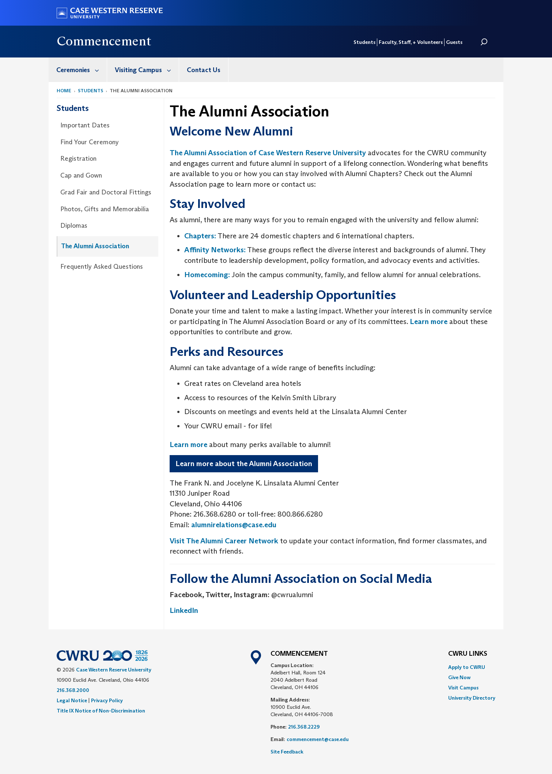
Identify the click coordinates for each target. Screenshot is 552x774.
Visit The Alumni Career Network (224, 540)
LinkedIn (184, 610)
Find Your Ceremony (89, 142)
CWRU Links (467, 654)
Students (364, 42)
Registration (78, 159)
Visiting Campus (147, 69)
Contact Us (203, 70)
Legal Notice (72, 700)
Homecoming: (207, 274)
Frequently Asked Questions (101, 267)
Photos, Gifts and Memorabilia (104, 209)
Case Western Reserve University (113, 669)
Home (64, 90)
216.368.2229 (304, 726)
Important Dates (85, 125)
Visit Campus (463, 687)
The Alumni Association (95, 246)
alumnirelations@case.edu (233, 524)
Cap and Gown (81, 175)
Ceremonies (81, 69)
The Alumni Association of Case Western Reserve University (268, 152)
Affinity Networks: (215, 249)
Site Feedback (287, 751)
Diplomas (73, 226)
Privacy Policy (107, 700)
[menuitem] (78, 69)
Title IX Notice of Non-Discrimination (101, 710)
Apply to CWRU (466, 667)
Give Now (459, 677)
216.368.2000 (73, 690)
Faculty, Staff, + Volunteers (411, 42)
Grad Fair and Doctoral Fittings (105, 192)
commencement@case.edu (318, 739)
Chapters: (200, 235)
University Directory (471, 698)
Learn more (428, 321)
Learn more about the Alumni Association (243, 463)
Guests (454, 42)
